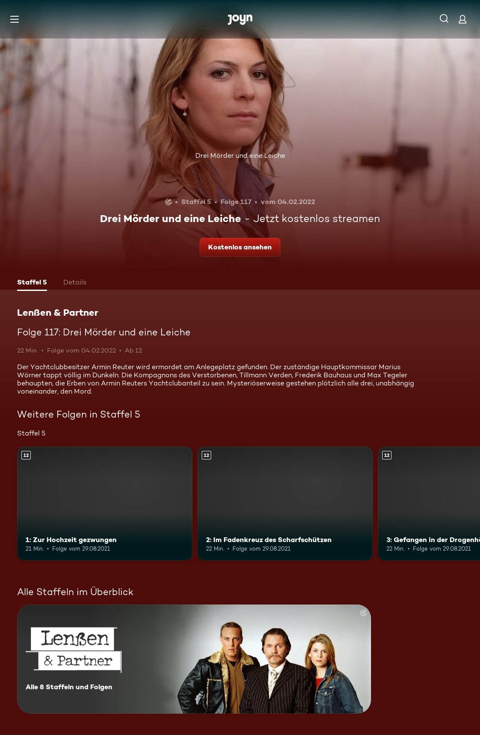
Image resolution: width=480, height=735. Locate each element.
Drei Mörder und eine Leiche (240, 155)
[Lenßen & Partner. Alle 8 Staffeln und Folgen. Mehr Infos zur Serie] (194, 659)
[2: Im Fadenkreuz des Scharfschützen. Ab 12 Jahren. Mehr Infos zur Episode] (285, 504)
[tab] (32, 283)
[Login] (462, 19)
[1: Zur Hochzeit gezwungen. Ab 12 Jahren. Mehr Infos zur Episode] (104, 504)
